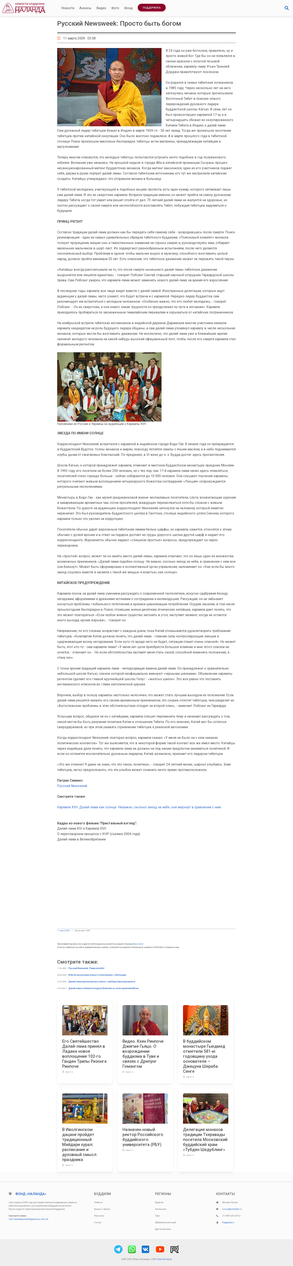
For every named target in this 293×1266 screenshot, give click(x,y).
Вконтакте (138, 944)
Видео (101, 8)
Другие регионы (163, 1229)
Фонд (128, 8)
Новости (67, 8)
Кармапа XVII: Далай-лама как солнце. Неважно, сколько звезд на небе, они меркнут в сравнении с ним (139, 807)
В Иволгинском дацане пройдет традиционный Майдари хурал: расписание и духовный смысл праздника (79, 1144)
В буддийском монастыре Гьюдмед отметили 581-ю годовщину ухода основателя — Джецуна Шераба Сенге (204, 1056)
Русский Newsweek (72, 786)
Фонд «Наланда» (30, 1194)
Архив (107, 1209)
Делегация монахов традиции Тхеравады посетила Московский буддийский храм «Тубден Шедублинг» (205, 1139)
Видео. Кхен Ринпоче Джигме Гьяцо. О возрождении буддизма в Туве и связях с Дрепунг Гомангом (143, 1054)
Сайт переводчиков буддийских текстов (28, 1219)
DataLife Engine (164, 1259)
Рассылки (99, 1216)
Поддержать (152, 7)
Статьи (97, 1222)
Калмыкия (160, 1209)
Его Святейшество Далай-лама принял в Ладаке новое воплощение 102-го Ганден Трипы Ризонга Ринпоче (84, 1054)
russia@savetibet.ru (232, 1209)
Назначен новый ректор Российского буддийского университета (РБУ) (143, 1137)
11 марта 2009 (63, 931)
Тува (157, 1216)
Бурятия (159, 1202)
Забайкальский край (165, 1222)
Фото (115, 8)
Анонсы (85, 8)
